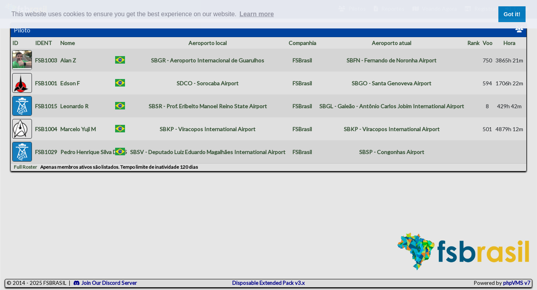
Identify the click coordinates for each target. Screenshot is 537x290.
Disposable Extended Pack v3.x (268, 283)
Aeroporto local (207, 43)
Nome (67, 43)
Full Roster (25, 167)
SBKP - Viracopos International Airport (207, 129)
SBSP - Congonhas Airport (391, 152)
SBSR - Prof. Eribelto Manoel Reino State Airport (208, 106)
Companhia (302, 43)
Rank (473, 43)
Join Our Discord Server (105, 283)
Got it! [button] (511, 14)
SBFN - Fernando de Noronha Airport (391, 60)
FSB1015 (46, 106)
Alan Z (68, 60)
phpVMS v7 (516, 283)
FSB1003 (46, 60)
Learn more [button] (256, 14)
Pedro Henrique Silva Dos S (93, 152)
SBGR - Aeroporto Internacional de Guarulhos (207, 60)
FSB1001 (46, 83)
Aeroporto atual (391, 43)
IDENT (43, 43)
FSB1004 (46, 129)
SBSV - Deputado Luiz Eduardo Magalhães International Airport (207, 152)
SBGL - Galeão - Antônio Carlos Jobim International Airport (391, 106)
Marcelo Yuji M (78, 129)
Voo (487, 43)
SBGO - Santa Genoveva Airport (391, 83)
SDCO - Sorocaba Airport (208, 83)
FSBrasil (302, 60)
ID (15, 43)
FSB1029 (46, 152)
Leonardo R (74, 106)
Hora (509, 43)
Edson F (70, 83)
